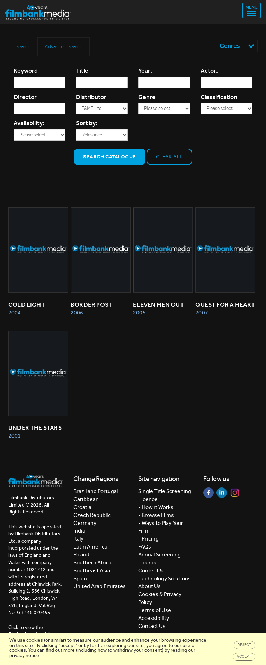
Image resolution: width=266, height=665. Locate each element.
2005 (139, 312)
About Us (149, 586)
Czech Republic (92, 515)
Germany (84, 523)
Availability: (29, 123)
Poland (81, 554)
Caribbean (86, 499)
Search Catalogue (109, 157)
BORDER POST (91, 305)
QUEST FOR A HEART (225, 305)
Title (82, 71)
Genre (147, 97)
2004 (14, 312)
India (79, 530)
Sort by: (86, 123)
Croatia (82, 507)
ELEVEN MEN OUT (158, 305)
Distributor (91, 97)
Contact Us (152, 626)
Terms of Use (154, 610)
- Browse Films (156, 515)
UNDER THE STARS (35, 428)
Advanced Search (63, 46)
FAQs (144, 546)
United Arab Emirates (99, 586)
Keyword (26, 71)
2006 (77, 312)
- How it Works (156, 507)
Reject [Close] (244, 644)
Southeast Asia (91, 570)
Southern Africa (92, 562)
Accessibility (153, 618)
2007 (201, 312)
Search (23, 46)
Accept (244, 656)
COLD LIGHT (26, 305)
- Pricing (148, 538)
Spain (80, 578)
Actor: (209, 71)
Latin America (90, 546)
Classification (219, 97)
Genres (239, 46)
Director (25, 97)
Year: (145, 71)
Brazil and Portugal (95, 491)
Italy (78, 538)
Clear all (169, 157)
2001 (14, 435)
